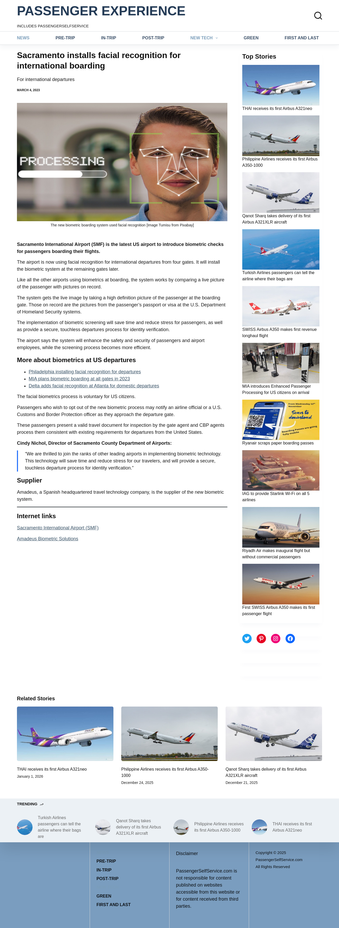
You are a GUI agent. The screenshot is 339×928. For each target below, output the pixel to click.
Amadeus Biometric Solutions (47, 538)
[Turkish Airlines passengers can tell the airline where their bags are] (25, 827)
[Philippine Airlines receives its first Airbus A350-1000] (169, 734)
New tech (205, 38)
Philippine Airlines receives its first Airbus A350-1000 (219, 827)
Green (251, 38)
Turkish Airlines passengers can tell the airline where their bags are (59, 827)
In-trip (108, 38)
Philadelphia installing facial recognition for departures (85, 371)
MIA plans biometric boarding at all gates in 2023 (79, 378)
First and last (302, 38)
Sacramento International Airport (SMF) (58, 527)
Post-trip (153, 38)
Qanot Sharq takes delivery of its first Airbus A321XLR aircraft (138, 827)
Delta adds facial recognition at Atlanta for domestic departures (94, 385)
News (23, 38)
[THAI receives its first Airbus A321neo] (65, 734)
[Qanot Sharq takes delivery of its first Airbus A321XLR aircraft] (274, 734)
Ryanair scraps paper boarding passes (278, 443)
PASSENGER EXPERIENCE (101, 11)
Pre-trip (65, 38)
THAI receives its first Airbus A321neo (277, 108)
